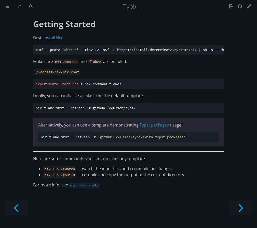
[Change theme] (19, 6)
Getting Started (64, 23)
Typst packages (154, 125)
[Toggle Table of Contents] (7, 6)
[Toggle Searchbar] (30, 6)
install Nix (53, 38)
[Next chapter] (240, 208)
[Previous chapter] (16, 208)
